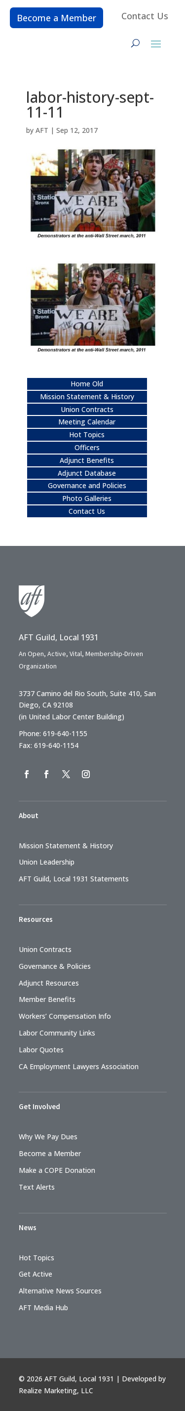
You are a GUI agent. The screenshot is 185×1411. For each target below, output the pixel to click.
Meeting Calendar (86, 421)
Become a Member (56, 18)
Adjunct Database (87, 473)
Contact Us (144, 16)
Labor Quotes (41, 1049)
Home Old (87, 383)
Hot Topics (87, 434)
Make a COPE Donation (57, 1170)
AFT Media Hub (43, 1307)
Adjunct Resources (49, 983)
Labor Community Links (57, 1033)
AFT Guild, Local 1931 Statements (74, 878)
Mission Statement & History (87, 396)
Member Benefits (47, 999)
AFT (42, 130)
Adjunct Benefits (87, 460)
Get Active (35, 1274)
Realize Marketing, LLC (56, 1390)
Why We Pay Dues (48, 1136)
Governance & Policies (55, 966)
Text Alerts (37, 1187)
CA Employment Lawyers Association (79, 1066)
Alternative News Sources (60, 1290)
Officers (87, 447)
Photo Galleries (86, 498)
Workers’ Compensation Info (65, 1016)
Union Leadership (46, 862)
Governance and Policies (87, 485)
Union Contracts (87, 409)
